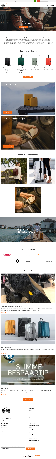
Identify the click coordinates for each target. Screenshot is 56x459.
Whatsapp (31, 429)
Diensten (31, 418)
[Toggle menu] (53, 5)
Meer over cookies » (44, 1)
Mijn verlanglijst (5, 431)
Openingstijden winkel (34, 425)
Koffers (41, 185)
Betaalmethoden (33, 436)
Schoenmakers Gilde (28, 214)
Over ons (31, 431)
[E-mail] (13, 449)
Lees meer (3, 312)
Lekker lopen (32, 416)
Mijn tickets (4, 429)
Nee (38, 1)
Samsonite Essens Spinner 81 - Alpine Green (21, 69)
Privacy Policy (32, 435)
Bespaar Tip (4, 388)
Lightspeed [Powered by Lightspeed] (37, 455)
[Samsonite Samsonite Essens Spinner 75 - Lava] (48, 60)
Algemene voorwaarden (34, 438)
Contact (30, 427)
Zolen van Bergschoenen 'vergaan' (11, 307)
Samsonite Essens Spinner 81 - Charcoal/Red (7, 69)
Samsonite (31, 414)
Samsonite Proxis (6, 347)
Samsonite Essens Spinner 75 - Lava (48, 68)
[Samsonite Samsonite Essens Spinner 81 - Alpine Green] (21, 60)
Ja (35, 1)
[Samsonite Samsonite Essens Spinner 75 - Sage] (35, 60)
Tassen (14, 185)
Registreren (4, 425)
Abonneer (30, 448)
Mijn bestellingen (5, 427)
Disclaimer (31, 433)
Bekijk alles (28, 76)
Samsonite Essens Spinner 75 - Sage (34, 68)
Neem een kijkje (23, 27)
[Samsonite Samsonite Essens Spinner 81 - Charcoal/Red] (7, 60)
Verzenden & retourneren (35, 440)
